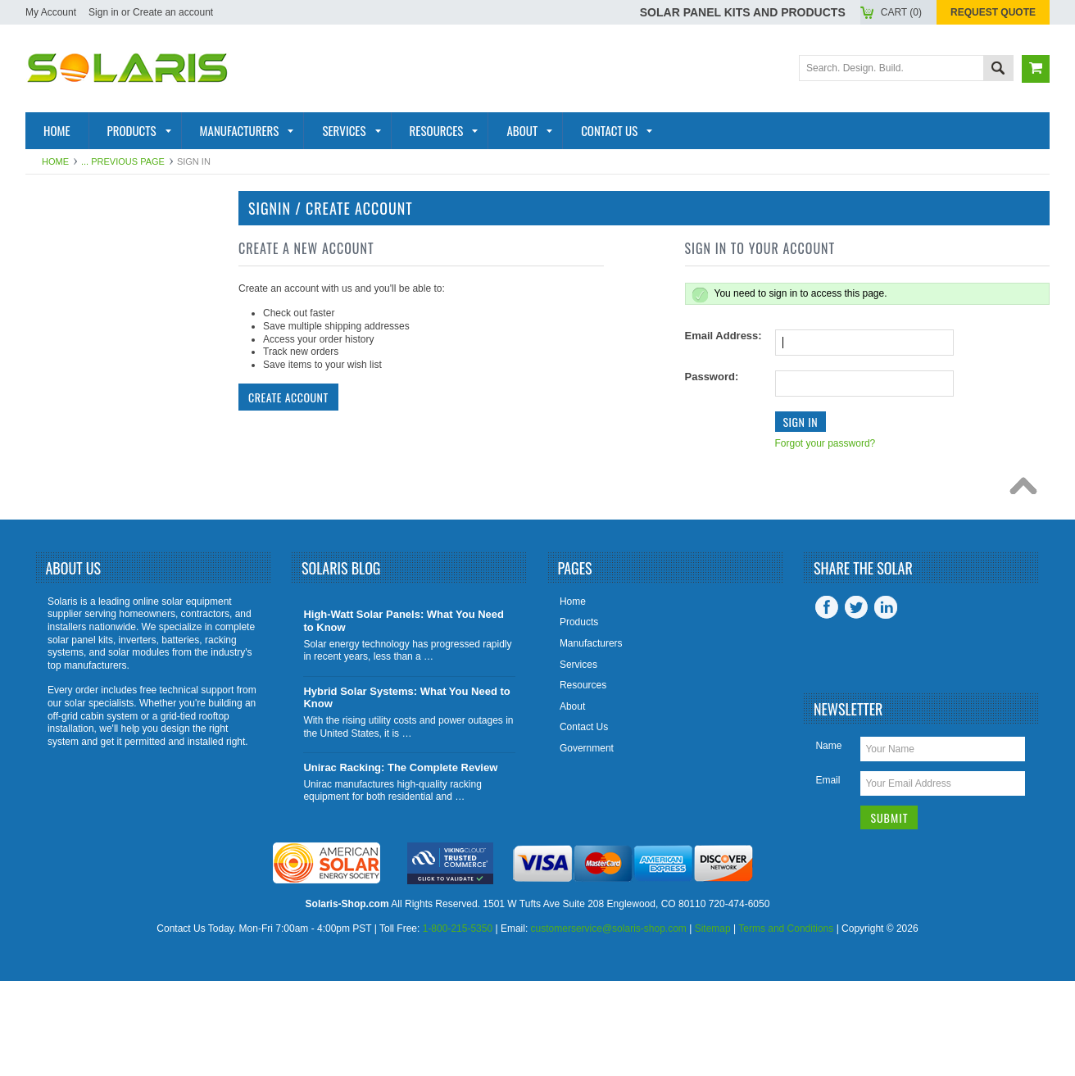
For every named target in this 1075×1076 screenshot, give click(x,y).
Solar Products (87, 264)
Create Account (288, 397)
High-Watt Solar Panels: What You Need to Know (403, 716)
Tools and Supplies (97, 531)
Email (827, 875)
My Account (50, 12)
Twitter (856, 702)
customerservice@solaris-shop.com (609, 1024)
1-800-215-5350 (457, 1024)
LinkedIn (885, 702)
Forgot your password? (825, 443)
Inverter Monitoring (101, 424)
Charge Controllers (104, 504)
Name (828, 841)
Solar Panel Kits (89, 237)
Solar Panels (78, 290)
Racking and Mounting (107, 371)
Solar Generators (95, 398)
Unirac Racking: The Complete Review (400, 862)
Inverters (66, 318)
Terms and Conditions (785, 1024)
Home (55, 161)
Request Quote (993, 12)
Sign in (103, 12)
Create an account (173, 12)
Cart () (901, 12)
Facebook (826, 702)
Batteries (66, 344)
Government (587, 843)
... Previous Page (123, 161)
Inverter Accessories (106, 451)
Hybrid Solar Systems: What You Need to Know (406, 793)
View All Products (95, 558)
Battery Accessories (103, 477)
